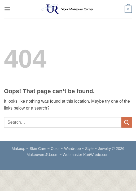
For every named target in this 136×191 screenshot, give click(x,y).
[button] (7, 9)
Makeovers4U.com (43, 155)
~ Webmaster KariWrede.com (84, 155)
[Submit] (126, 122)
